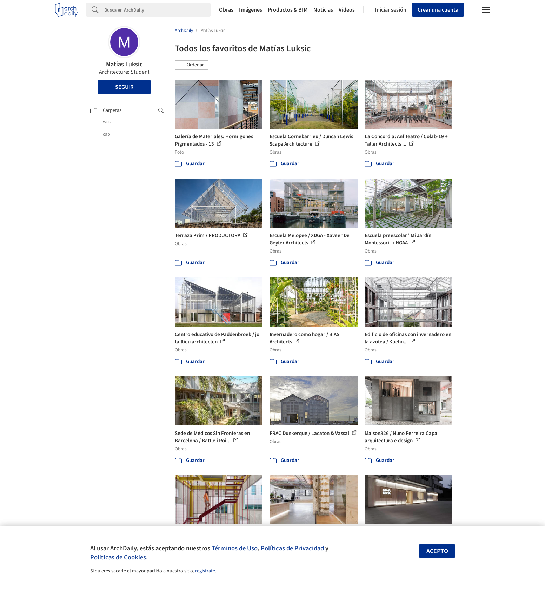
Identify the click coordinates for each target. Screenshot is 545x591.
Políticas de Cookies (118, 557)
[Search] (157, 10)
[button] (191, 65)
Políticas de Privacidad (292, 548)
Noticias (323, 10)
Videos (347, 10)
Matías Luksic (124, 64)
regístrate (205, 571)
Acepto (437, 551)
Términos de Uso (235, 548)
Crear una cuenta (438, 10)
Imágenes (250, 10)
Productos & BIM (288, 10)
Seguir (124, 87)
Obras (226, 10)
